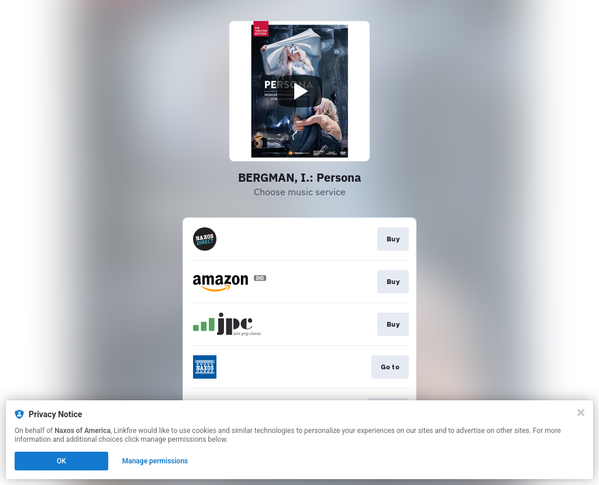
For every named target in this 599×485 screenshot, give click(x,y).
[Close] (581, 412)
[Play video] (299, 91)
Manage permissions (155, 461)
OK (61, 461)
